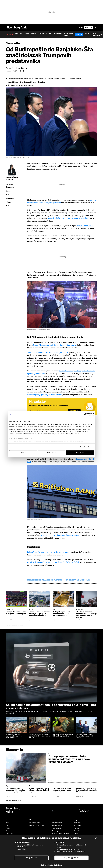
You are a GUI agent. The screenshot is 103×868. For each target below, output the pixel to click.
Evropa (55, 786)
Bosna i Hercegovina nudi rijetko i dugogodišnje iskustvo (55, 345)
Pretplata (88, 27)
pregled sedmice (34, 580)
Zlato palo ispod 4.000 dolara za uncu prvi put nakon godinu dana (61, 613)
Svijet (7, 786)
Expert (79, 34)
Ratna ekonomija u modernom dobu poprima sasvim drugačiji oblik (15, 790)
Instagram (77, 825)
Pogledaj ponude (71, 858)
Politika (34, 33)
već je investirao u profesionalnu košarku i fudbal (53, 562)
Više (87, 33)
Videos (31, 820)
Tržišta (41, 33)
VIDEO (10, 34)
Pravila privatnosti (57, 825)
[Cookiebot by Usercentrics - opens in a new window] (85, 414)
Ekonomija (18, 33)
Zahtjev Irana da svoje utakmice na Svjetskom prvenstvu (49, 552)
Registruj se (31, 858)
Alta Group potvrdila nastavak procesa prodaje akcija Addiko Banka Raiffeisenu (86, 614)
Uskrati (23, 453)
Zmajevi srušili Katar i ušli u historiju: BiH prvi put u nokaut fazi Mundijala (39, 613)
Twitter (76, 828)
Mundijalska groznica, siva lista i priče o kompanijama (16, 613)
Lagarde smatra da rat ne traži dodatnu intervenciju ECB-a (86, 790)
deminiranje (74, 580)
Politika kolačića (57, 822)
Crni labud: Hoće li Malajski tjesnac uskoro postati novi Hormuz (84, 736)
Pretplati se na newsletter (84, 811)
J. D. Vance (46, 580)
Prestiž (48, 33)
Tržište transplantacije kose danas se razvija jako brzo (47, 352)
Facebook (77, 822)
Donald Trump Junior (84, 226)
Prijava (81, 27)
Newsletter (9, 609)
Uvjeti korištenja (57, 828)
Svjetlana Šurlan (20, 68)
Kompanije (79, 609)
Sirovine (55, 609)
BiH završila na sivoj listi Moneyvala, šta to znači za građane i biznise (14, 736)
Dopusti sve (80, 453)
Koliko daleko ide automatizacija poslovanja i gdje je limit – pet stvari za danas (51, 706)
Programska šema (34, 822)
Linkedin (77, 831)
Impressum (55, 820)
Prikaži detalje (85, 447)
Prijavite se (74, 411)
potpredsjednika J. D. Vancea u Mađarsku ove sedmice (68, 218)
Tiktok (76, 833)
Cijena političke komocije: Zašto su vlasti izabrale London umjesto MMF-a (39, 736)
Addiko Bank (85, 580)
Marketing (55, 831)
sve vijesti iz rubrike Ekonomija (14, 800)
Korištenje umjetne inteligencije (61, 833)
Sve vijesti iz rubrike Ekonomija (14, 625)
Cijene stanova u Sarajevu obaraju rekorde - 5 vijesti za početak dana (39, 790)
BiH (49, 753)
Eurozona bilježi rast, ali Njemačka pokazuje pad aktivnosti (62, 790)
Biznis (27, 33)
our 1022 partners (21, 424)
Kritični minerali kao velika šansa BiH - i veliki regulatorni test (63, 735)
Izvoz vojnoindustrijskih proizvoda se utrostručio (60, 535)
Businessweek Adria (68, 34)
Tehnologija (57, 33)
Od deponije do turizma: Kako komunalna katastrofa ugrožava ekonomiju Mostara (69, 759)
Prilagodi (51, 453)
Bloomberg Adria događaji (37, 825)
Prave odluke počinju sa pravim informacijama (48, 405)
